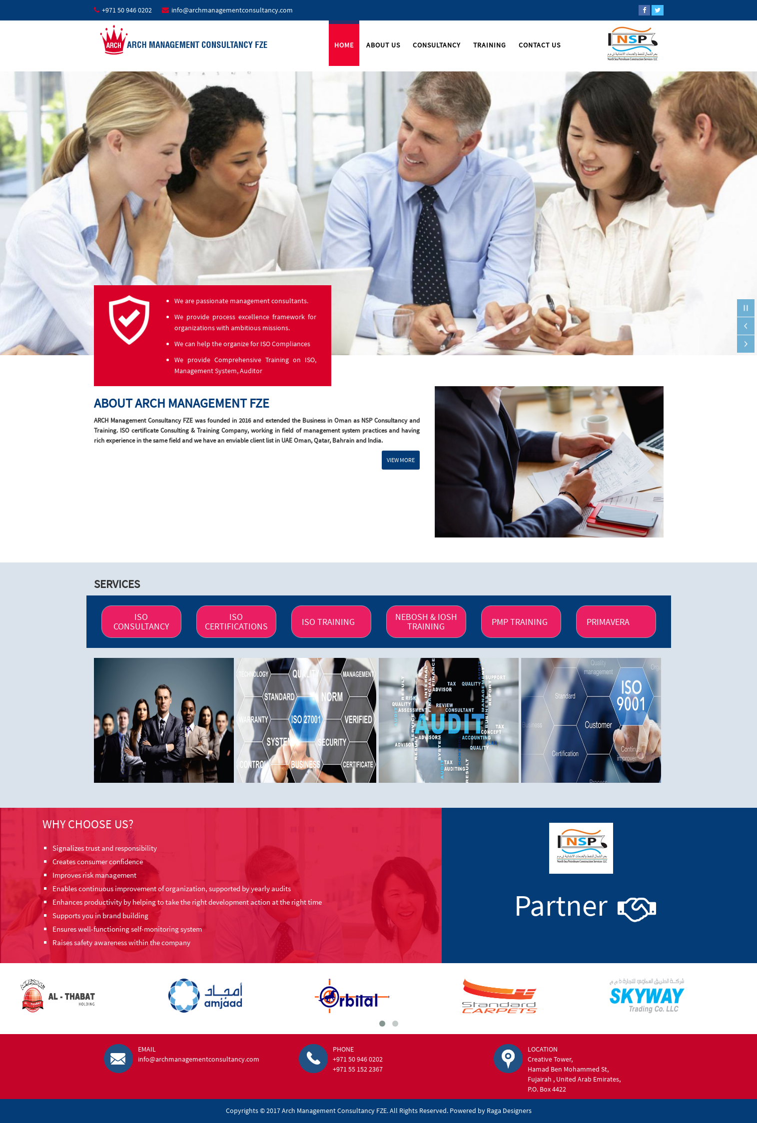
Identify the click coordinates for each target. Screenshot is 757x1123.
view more (401, 460)
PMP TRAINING (520, 621)
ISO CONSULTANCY (141, 621)
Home (344, 44)
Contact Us (540, 44)
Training (489, 44)
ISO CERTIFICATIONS (236, 621)
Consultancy (437, 44)
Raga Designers (509, 1110)
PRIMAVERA (608, 621)
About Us (383, 44)
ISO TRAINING (328, 621)
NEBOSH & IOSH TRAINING (426, 621)
